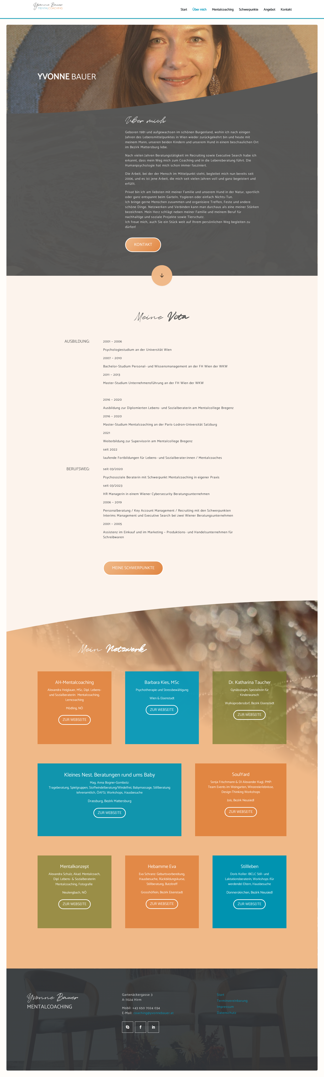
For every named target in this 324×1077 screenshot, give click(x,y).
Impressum (227, 1007)
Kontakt (143, 244)
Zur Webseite (74, 720)
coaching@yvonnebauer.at (153, 1013)
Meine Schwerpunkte (133, 568)
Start (223, 995)
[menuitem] (184, 9)
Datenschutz (229, 1013)
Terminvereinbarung (234, 1001)
